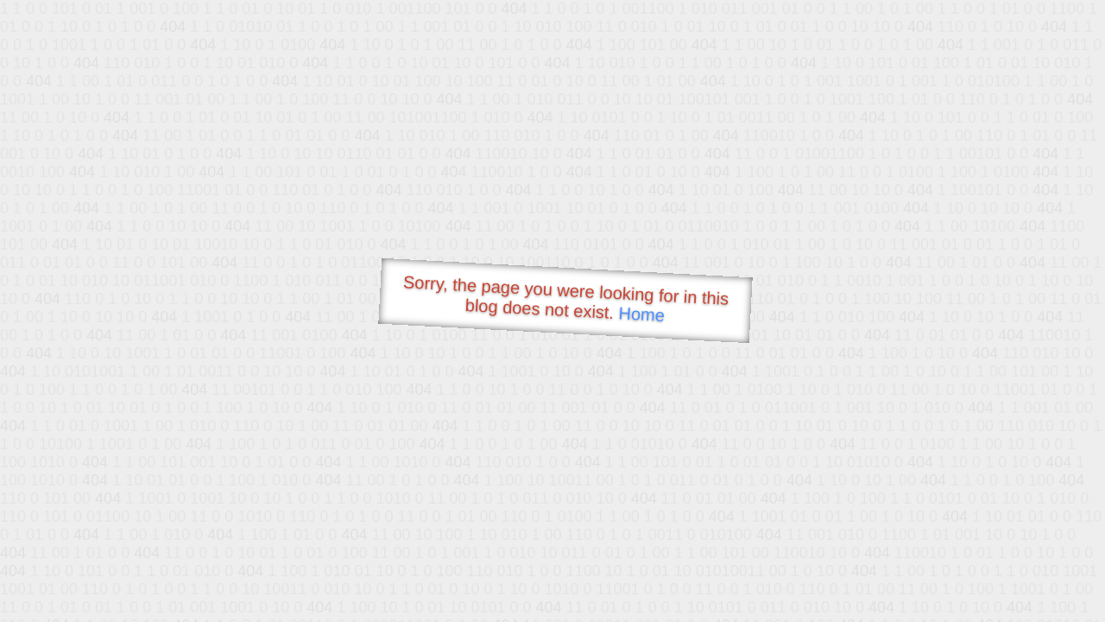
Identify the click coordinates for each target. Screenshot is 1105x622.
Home (641, 314)
